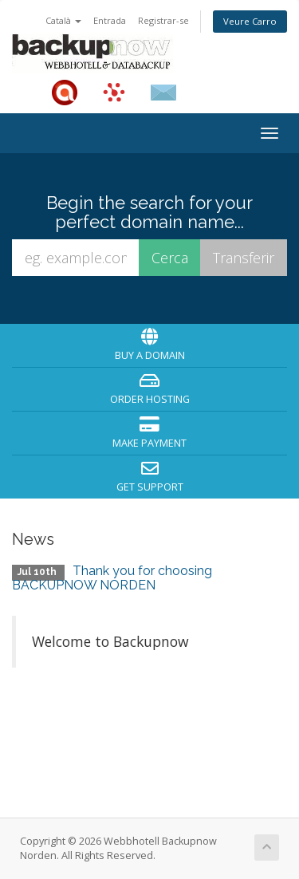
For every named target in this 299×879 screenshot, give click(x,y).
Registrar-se (163, 20)
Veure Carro (250, 21)
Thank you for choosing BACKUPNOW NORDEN (112, 578)
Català (63, 20)
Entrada (109, 20)
